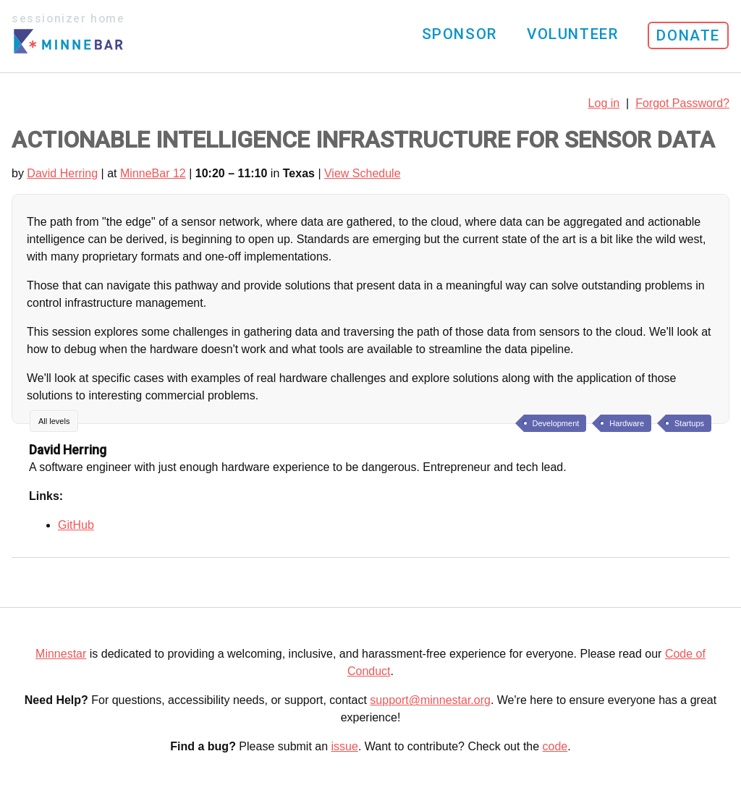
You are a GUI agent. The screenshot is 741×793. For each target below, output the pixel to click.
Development (556, 423)
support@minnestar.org (430, 700)
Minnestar (60, 654)
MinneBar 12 (153, 173)
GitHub (76, 525)
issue (344, 746)
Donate (688, 35)
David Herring (62, 173)
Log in (604, 103)
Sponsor (459, 34)
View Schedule (362, 173)
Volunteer (572, 34)
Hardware (626, 423)
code (555, 746)
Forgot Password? (682, 103)
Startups (689, 423)
